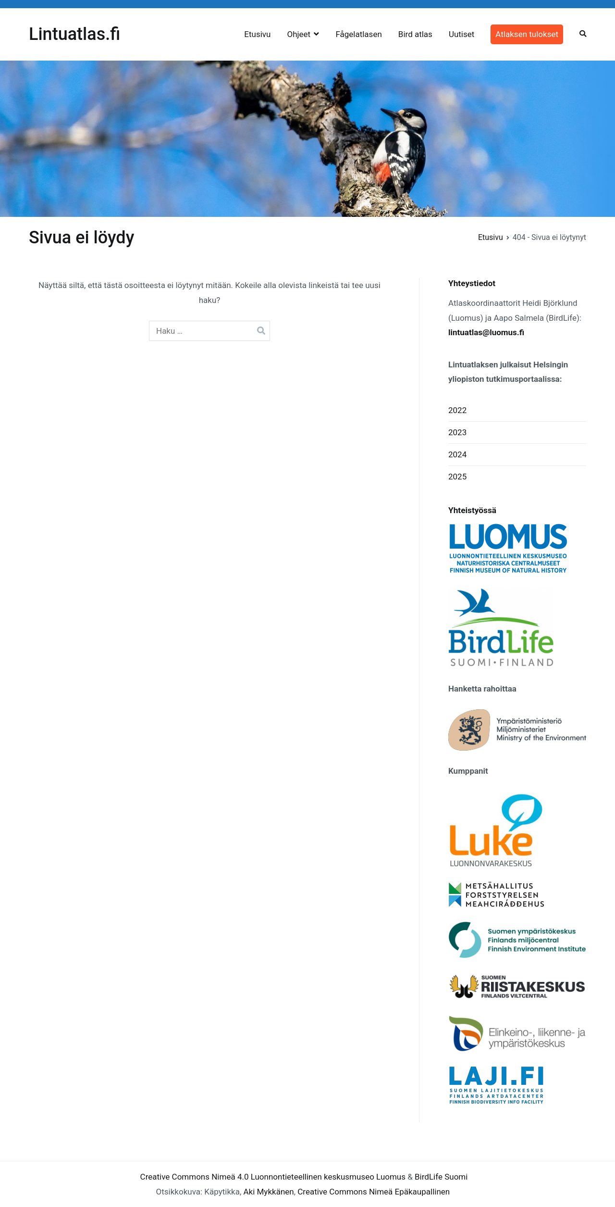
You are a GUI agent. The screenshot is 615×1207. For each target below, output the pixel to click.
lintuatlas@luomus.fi (486, 332)
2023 (457, 432)
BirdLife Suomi (441, 1177)
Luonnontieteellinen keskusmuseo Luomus (328, 1177)
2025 (457, 476)
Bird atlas (415, 34)
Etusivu (257, 34)
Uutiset (461, 34)
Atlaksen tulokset (526, 34)
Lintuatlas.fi (74, 34)
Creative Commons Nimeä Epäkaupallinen (373, 1191)
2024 (457, 454)
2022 (457, 410)
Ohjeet (298, 34)
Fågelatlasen (358, 34)
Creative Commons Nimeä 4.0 (194, 1177)
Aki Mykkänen (268, 1191)
